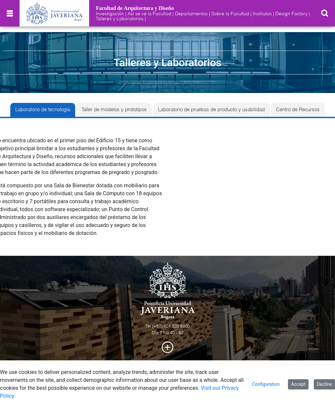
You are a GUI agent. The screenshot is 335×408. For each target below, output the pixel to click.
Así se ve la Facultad (149, 14)
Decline (324, 384)
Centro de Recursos (298, 110)
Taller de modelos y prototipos (114, 110)
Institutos (262, 14)
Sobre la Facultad (230, 14)
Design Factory (291, 14)
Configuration (266, 384)
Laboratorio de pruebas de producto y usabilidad (211, 110)
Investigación (110, 14)
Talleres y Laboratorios (119, 19)
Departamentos (191, 14)
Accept (298, 384)
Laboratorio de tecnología (42, 110)
